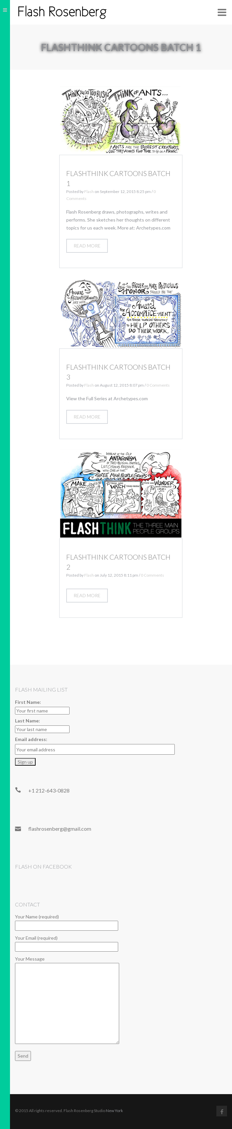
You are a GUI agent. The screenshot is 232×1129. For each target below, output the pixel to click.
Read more (87, 245)
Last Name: (27, 720)
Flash (89, 191)
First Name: (28, 702)
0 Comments (158, 385)
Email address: (31, 739)
